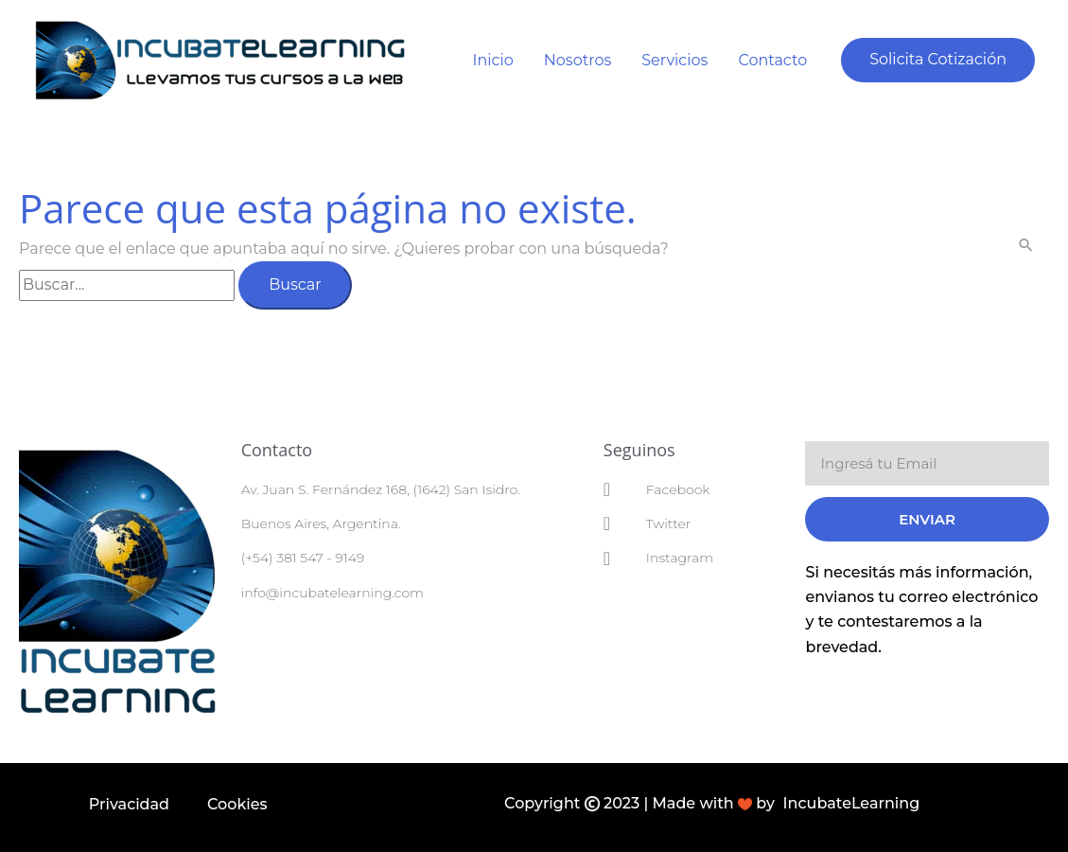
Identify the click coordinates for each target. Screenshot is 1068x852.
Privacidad (129, 804)
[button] (938, 59)
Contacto (772, 60)
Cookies (237, 804)
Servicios (674, 60)
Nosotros (577, 60)
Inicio (493, 60)
